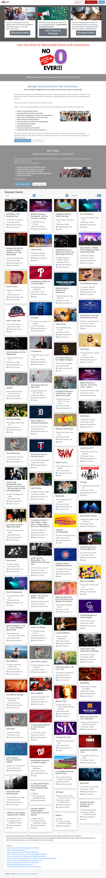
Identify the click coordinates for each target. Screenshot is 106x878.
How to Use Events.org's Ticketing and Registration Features (26, 856)
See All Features (38, 141)
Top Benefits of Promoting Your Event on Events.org (24, 867)
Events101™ (79, 2)
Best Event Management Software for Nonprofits (23, 862)
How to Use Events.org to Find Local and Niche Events (24, 860)
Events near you (32, 874)
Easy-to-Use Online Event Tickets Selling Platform (23, 852)
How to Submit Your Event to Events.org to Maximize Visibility (27, 854)
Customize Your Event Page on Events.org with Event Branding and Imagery (31, 858)
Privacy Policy (21, 874)
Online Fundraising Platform (16, 850)
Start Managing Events (22, 141)
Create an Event (91, 2)
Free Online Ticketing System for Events (20, 865)
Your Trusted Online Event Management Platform (23, 848)
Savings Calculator (39, 184)
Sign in (101, 2)
